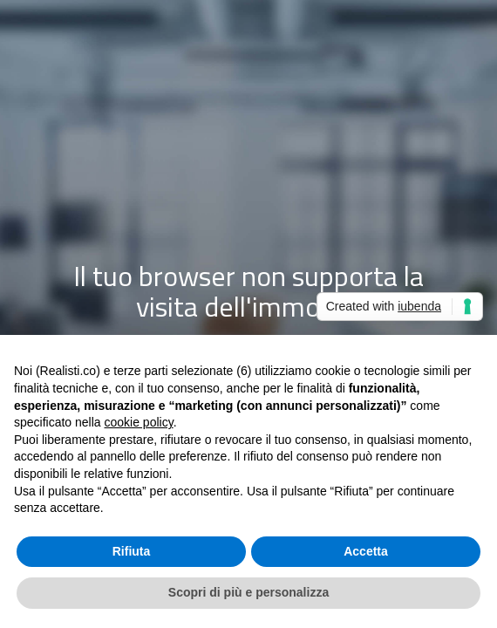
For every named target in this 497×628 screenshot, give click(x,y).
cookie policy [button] (139, 422)
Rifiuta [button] (131, 551)
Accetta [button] (366, 551)
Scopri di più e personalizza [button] (248, 592)
